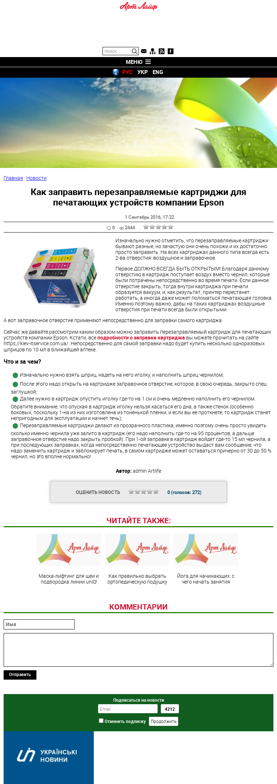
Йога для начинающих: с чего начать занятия (205, 559)
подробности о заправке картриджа (141, 337)
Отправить (20, 674)
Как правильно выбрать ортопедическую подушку (137, 559)
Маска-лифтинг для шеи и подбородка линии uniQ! (68, 559)
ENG (158, 71)
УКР (142, 71)
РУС (127, 71)
